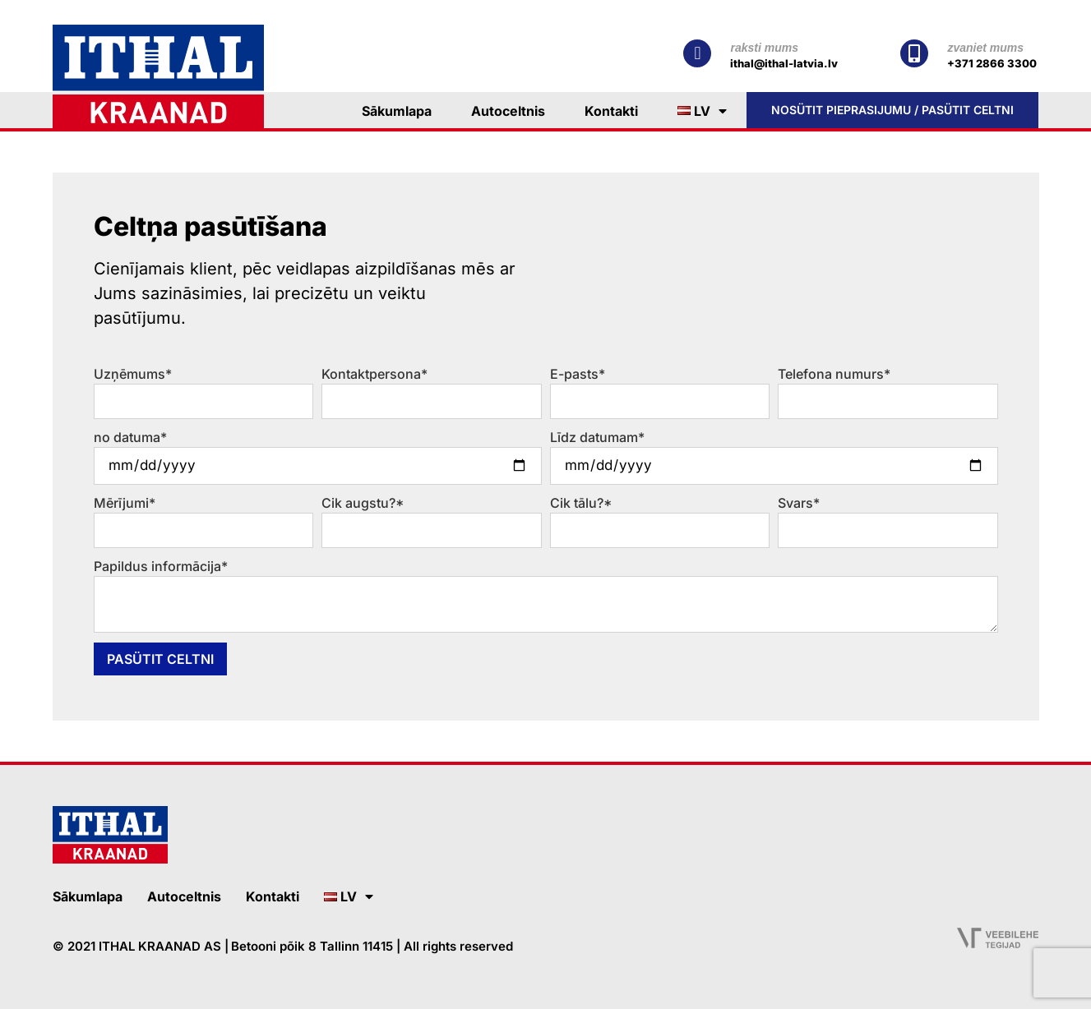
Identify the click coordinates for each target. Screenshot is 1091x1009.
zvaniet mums (985, 47)
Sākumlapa (397, 111)
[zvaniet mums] (914, 53)
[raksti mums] (697, 53)
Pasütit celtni (160, 659)
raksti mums (763, 47)
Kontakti (611, 111)
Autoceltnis (508, 111)
